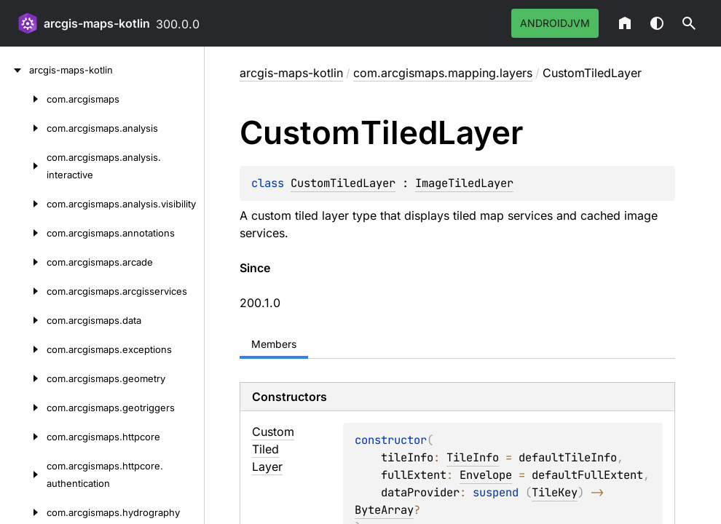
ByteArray (384, 509)
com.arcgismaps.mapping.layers (442, 73)
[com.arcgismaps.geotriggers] (23, 407)
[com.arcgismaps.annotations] (23, 232)
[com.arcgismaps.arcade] (23, 262)
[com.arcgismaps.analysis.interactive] (23, 166)
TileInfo (472, 457)
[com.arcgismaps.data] (23, 320)
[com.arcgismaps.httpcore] (23, 436)
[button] (689, 23)
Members (273, 344)
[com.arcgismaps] (23, 99)
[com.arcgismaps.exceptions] (23, 349)
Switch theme (656, 23)
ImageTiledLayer (464, 183)
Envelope (486, 475)
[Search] (689, 23)
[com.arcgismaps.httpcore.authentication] (23, 474)
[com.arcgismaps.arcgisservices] (23, 291)
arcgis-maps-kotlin (97, 23)
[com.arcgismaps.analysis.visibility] (23, 203)
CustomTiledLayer (343, 183)
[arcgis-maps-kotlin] (14, 69)
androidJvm (555, 23)
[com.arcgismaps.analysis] (23, 128)
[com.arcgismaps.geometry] (23, 378)
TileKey (555, 492)
